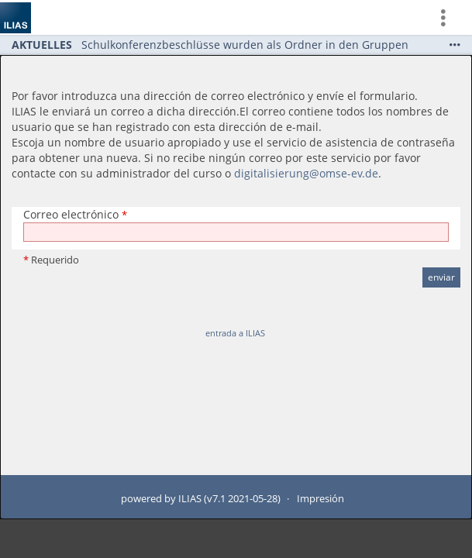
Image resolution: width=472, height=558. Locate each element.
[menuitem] (449, 17)
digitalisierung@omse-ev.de (306, 173)
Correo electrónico (75, 214)
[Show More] (455, 44)
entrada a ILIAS (235, 333)
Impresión (320, 498)
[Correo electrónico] (236, 232)
